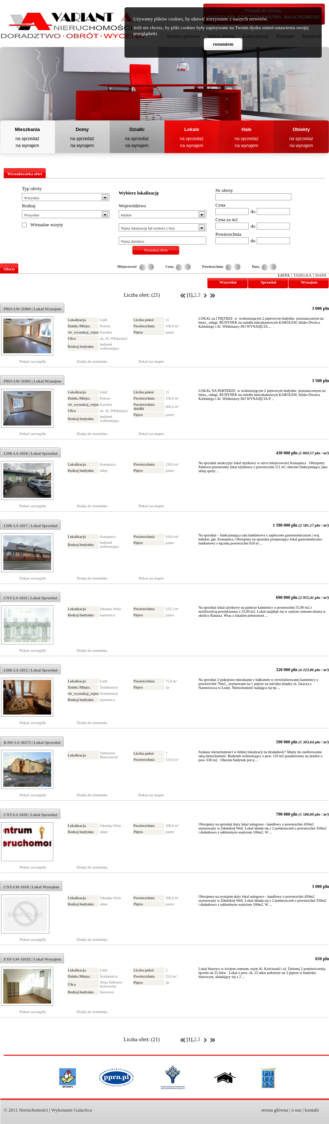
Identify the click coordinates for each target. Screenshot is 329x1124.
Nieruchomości (33, 1110)
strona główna (274, 1110)
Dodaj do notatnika (92, 361)
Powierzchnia (228, 234)
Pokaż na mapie (151, 361)
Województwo (132, 205)
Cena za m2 (226, 219)
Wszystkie (228, 282)
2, (196, 295)
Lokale (191, 129)
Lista (284, 275)
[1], (190, 295)
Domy (82, 129)
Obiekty (301, 129)
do (252, 211)
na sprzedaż (27, 138)
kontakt (312, 1110)
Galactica (83, 1110)
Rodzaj (28, 205)
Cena (220, 205)
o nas (296, 1110)
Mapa (320, 275)
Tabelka (302, 275)
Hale (246, 129)
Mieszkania (27, 129)
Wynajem (309, 282)
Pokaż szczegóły (33, 361)
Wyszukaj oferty (156, 250)
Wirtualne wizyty (46, 224)
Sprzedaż (268, 282)
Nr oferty (224, 190)
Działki (136, 129)
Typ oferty (32, 188)
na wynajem (27, 145)
